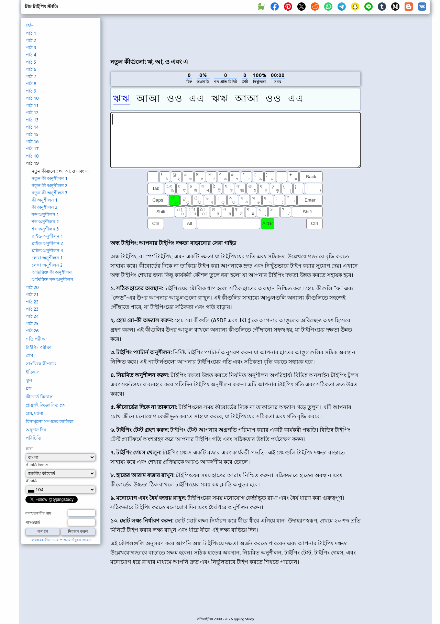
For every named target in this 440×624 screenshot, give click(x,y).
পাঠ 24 (32, 316)
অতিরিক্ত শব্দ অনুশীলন (52, 279)
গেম (29, 355)
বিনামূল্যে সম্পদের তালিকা (50, 421)
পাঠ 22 (32, 301)
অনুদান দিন (36, 429)
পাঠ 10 (32, 98)
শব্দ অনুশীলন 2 (45, 221)
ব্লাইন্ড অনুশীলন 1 (47, 236)
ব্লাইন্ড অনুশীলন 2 (47, 243)
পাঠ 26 (32, 330)
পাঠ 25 (32, 323)
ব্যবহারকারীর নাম (38, 513)
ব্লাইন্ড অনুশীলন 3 (47, 250)
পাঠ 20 (32, 287)
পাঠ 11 (32, 105)
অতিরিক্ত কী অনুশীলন (52, 272)
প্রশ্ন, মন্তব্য (34, 413)
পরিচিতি (33, 437)
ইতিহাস (33, 371)
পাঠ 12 (32, 112)
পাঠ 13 (32, 119)
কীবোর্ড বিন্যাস (39, 396)
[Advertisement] (235, 34)
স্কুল (29, 380)
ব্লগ (29, 388)
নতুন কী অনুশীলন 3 (49, 192)
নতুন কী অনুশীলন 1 (49, 178)
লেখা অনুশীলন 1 (47, 257)
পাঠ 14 (32, 127)
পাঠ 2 (31, 40)
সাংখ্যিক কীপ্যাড (41, 363)
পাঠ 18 (32, 155)
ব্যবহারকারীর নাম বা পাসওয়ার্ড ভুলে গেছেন (61, 540)
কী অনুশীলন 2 (44, 207)
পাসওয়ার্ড (32, 522)
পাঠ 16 (32, 141)
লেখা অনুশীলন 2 (47, 264)
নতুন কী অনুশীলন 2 (49, 185)
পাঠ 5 (31, 62)
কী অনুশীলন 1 (44, 199)
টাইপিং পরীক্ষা (39, 347)
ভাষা (29, 449)
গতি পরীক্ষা (36, 338)
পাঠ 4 (31, 54)
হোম (30, 24)
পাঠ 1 (31, 33)
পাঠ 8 (31, 83)
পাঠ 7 (31, 76)
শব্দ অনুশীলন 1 (45, 214)
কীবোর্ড (31, 481)
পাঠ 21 (32, 294)
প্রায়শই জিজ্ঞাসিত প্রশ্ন (46, 404)
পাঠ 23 (32, 308)
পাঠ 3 (31, 47)
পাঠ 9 (31, 90)
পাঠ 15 (32, 134)
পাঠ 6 (31, 69)
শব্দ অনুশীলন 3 (45, 228)
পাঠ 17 (32, 148)
